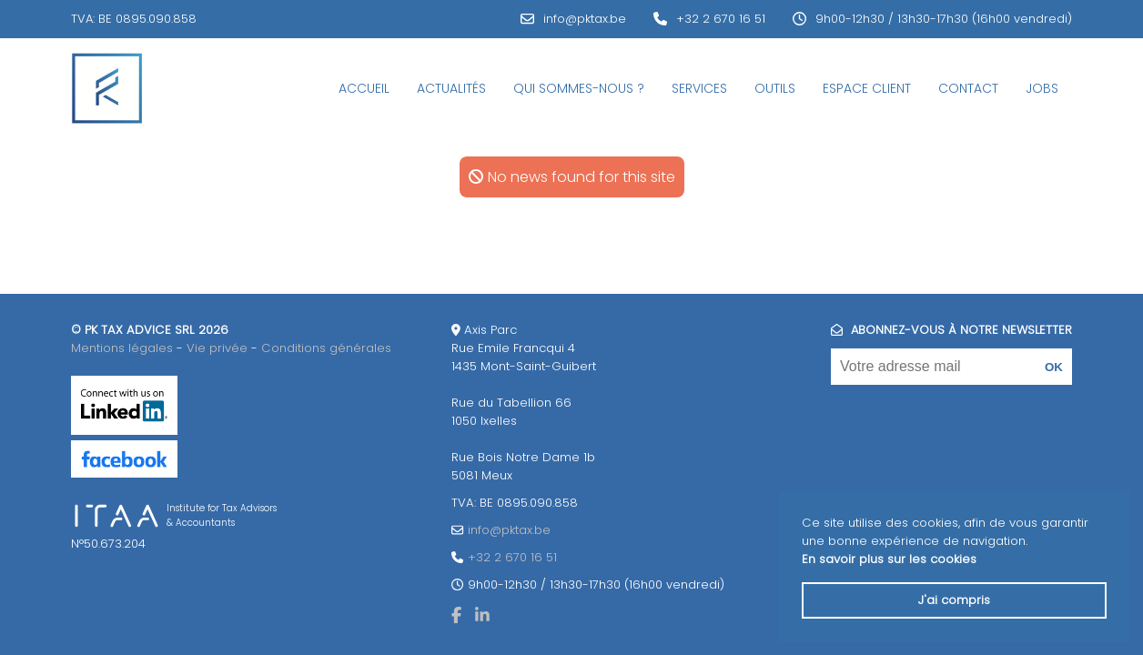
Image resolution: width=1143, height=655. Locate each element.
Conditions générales (326, 348)
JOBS (1042, 88)
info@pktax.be (584, 18)
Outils (774, 88)
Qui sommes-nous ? (578, 88)
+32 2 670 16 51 (720, 18)
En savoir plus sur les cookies (889, 559)
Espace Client (867, 88)
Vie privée (217, 348)
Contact (968, 88)
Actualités (451, 88)
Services (699, 88)
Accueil (364, 88)
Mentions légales (122, 348)
